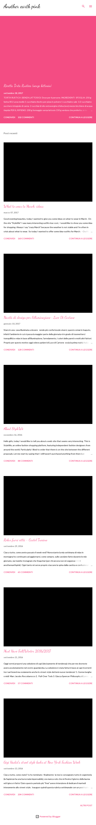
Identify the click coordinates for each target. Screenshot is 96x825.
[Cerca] (83, 5)
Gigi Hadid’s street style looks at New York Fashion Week (42, 762)
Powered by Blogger (48, 816)
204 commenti (26, 794)
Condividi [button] (9, 117)
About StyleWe (13, 428)
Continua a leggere (80, 117)
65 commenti (25, 572)
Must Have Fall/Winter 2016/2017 (27, 651)
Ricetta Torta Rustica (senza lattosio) (27, 86)
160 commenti (26, 238)
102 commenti (26, 117)
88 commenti (25, 461)
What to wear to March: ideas (23, 206)
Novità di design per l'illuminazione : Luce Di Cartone (39, 317)
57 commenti (25, 683)
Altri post (86, 805)
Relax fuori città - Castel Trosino (25, 540)
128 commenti (26, 349)
